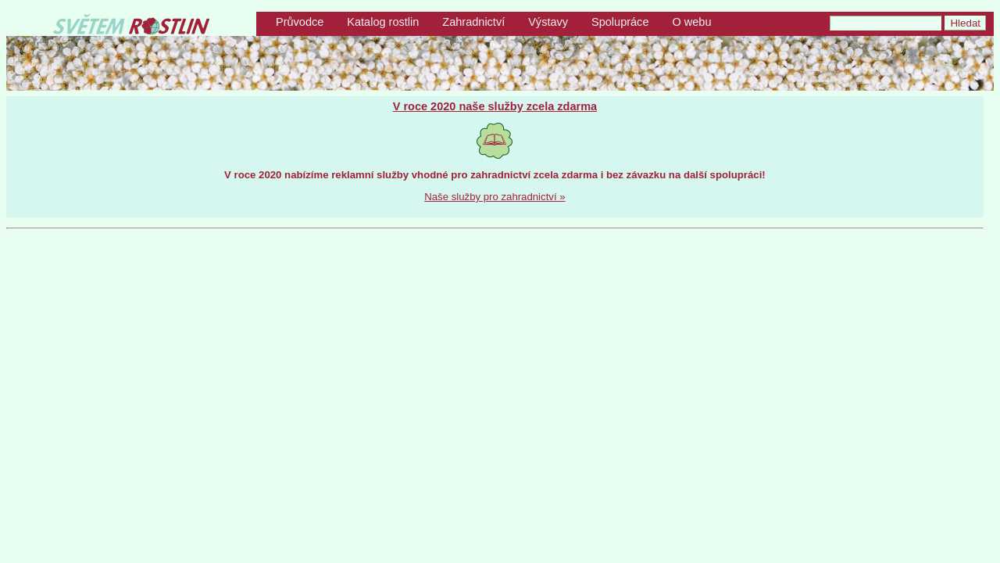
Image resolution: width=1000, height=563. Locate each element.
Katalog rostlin (383, 22)
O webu (691, 22)
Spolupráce (619, 22)
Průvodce (299, 22)
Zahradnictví (473, 22)
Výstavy (548, 22)
